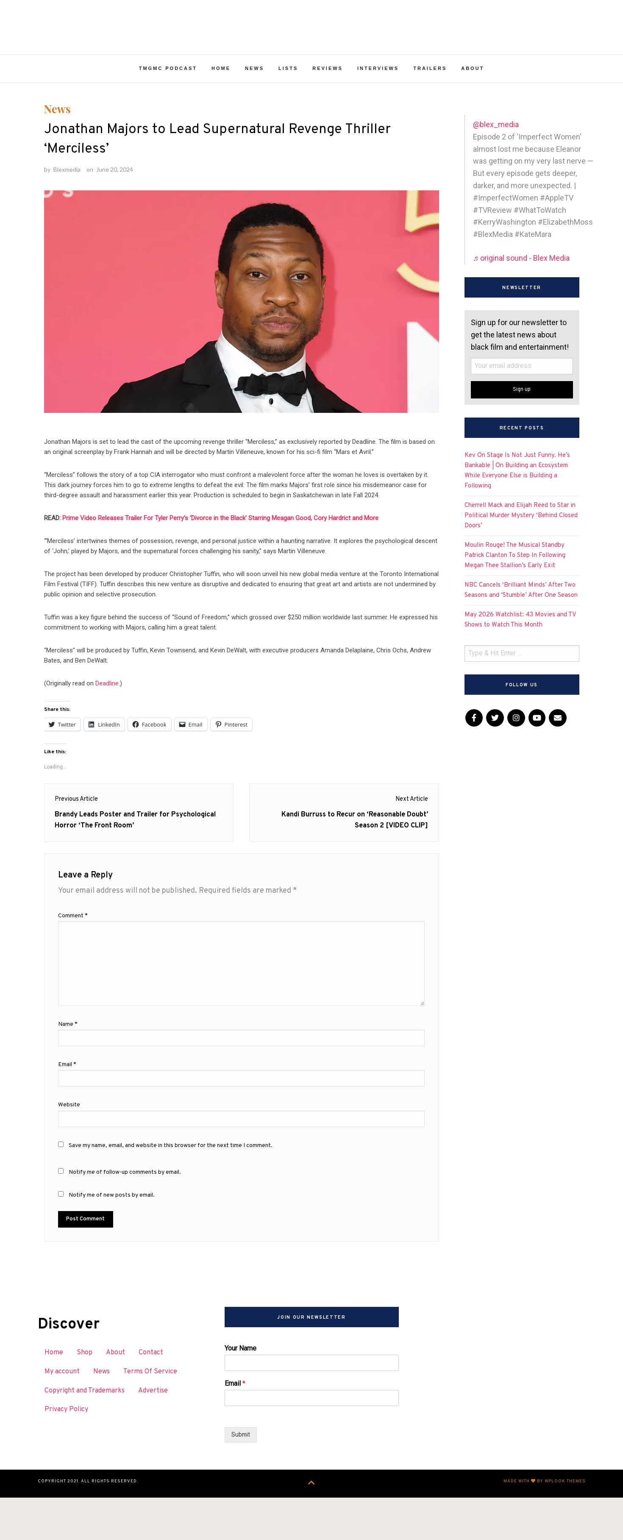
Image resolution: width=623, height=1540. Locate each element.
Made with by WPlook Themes (544, 1526)
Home (221, 88)
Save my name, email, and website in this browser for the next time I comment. (171, 1189)
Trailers (430, 88)
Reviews (327, 88)
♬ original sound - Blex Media (521, 277)
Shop (84, 1396)
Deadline (107, 717)
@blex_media (496, 143)
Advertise (153, 1435)
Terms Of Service (150, 1416)
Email (67, 1108)
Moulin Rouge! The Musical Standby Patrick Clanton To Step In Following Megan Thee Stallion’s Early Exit (514, 575)
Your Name (240, 1392)
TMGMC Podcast (168, 88)
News (254, 88)
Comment (73, 960)
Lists (288, 88)
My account (62, 1416)
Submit (241, 1479)
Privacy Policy (66, 1453)
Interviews (378, 88)
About (472, 88)
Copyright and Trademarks (84, 1435)
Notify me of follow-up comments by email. (125, 1216)
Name (68, 1068)
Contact (151, 1396)
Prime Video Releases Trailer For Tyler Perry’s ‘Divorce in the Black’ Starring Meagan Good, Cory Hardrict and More (220, 552)
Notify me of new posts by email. (112, 1239)
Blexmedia (67, 202)
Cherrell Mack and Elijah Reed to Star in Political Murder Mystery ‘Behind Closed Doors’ (521, 535)
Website (69, 1149)
